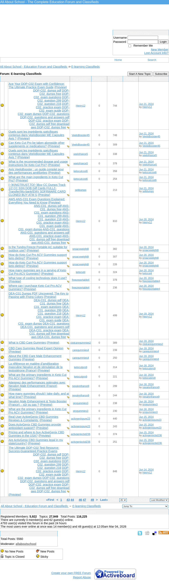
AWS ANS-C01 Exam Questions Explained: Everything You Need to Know (37, 201)
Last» (104, 499)
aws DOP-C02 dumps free (48, 127)
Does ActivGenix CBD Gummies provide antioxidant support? (35, 426)
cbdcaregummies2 (80, 342)
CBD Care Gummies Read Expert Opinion (36, 348)
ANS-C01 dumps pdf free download (49, 237)
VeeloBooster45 (81, 135)
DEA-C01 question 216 (53, 312)
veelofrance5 (81, 154)
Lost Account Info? (156, 53)
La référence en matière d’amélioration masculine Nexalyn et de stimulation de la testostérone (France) (36, 367)
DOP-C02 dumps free (54, 92)
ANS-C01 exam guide (54, 224)
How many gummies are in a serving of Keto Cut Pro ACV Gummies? (37, 272)
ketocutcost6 (81, 171)
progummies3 (80, 403)
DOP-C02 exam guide (54, 109)
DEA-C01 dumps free (54, 301)
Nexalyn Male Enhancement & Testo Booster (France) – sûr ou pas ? (38, 403)
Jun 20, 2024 (146, 219)
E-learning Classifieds (85, 66)
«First (50, 499)
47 (84, 499)
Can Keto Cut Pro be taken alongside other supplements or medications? (37, 144)
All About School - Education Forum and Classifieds (34, 66)
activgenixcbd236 (80, 434)
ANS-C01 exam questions (51, 211)
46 (80, 499)
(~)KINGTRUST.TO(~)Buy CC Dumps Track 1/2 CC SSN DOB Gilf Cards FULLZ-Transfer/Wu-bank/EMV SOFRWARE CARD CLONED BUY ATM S (37, 189)
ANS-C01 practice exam (52, 221)
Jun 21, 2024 (146, 104)
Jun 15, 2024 (146, 417)
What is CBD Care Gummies (27, 342)
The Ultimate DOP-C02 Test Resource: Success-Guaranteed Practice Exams (34, 449)
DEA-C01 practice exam (52, 315)
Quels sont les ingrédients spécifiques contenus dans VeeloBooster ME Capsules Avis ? (36, 135)
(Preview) (60, 87)
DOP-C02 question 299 (53, 99)
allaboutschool (26, 544)
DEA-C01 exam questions (51, 305)
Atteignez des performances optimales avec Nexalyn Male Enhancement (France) (37, 384)
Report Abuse (82, 577)
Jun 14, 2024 (146, 469)
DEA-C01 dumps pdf (47, 300)
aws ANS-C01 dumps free (48, 242)
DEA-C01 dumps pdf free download (49, 332)
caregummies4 (80, 350)
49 (92, 499)
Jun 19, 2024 (146, 313)
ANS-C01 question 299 (53, 214)
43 (68, 499)
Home (118, 59)
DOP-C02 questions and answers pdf (44, 117)
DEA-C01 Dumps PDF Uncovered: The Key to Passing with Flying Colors (38, 295)
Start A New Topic (140, 73)
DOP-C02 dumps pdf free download (49, 122)
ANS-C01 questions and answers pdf (44, 232)
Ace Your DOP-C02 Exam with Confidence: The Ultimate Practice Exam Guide (37, 85)
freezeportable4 (80, 279)
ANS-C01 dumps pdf (48, 206)
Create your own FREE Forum (71, 573)
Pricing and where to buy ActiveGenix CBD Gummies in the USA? (36, 434)
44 (72, 499)
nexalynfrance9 (80, 386)
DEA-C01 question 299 (53, 308)
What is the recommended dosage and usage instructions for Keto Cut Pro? (38, 163)
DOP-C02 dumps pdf (47, 90)
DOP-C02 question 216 (53, 102)
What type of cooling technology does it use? (38, 278)
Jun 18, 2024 (146, 365)
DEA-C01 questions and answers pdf (44, 327)
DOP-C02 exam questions (51, 95)
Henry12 (80, 105)
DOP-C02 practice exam (52, 105)
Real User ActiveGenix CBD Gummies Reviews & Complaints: (33, 418)
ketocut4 (80, 272)
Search (152, 59)
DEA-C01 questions (56, 323)
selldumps (80, 190)
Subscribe (161, 73)
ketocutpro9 (80, 367)
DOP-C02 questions (56, 114)
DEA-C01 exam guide (54, 318)
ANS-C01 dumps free (54, 207)
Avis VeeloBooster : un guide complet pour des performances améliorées (36, 171)
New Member (159, 49)
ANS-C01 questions (56, 229)
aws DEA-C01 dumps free (48, 337)
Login (163, 41)
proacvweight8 (80, 248)
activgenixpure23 (80, 418)
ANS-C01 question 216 (53, 217)
